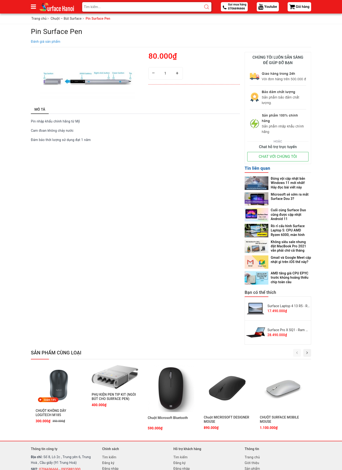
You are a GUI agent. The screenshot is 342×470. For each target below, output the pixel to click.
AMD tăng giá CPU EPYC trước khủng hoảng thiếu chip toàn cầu (290, 277)
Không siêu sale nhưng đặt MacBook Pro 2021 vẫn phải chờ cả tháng (288, 246)
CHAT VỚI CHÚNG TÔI (278, 156)
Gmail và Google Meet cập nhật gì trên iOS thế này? (291, 260)
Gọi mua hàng (237, 7)
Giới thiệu (252, 463)
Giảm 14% (50, 399)
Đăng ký (108, 463)
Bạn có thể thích (260, 292)
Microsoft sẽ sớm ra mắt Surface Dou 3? (290, 197)
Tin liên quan (257, 168)
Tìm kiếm (109, 457)
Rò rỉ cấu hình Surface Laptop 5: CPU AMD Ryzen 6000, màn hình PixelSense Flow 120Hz (289, 230)
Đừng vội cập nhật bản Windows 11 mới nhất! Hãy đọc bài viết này (288, 183)
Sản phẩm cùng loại (56, 353)
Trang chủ (252, 457)
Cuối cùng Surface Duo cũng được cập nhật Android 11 (288, 214)
